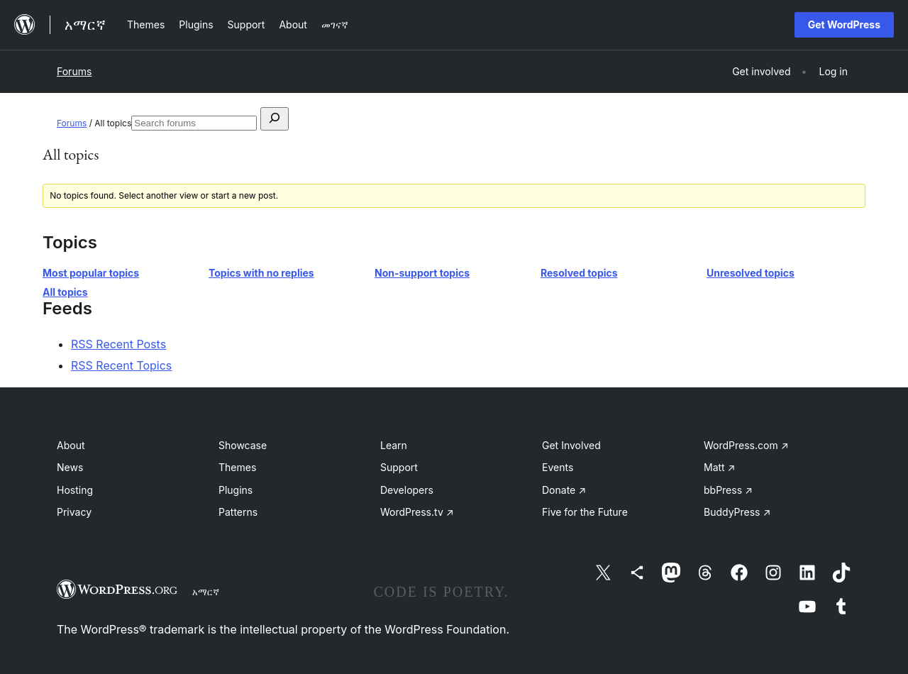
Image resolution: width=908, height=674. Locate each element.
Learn (393, 445)
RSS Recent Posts (118, 344)
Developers (406, 490)
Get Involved (571, 445)
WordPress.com (746, 445)
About (70, 445)
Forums (74, 71)
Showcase (242, 445)
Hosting (75, 490)
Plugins (235, 490)
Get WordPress (844, 24)
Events (557, 467)
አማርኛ (205, 591)
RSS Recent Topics (121, 365)
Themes (237, 467)
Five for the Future (585, 512)
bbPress (728, 490)
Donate (564, 490)
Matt (719, 467)
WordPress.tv (417, 512)
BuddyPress (737, 512)
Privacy (74, 512)
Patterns (238, 512)
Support (399, 467)
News (70, 467)
